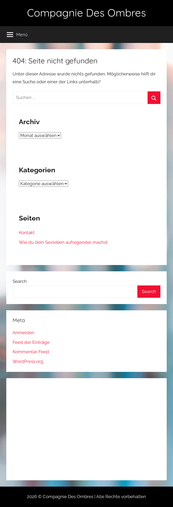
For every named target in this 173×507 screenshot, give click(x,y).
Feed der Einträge (31, 342)
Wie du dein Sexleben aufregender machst (63, 242)
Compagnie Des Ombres (86, 12)
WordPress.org (28, 361)
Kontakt (27, 232)
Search (20, 281)
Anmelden (23, 332)
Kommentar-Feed (31, 351)
